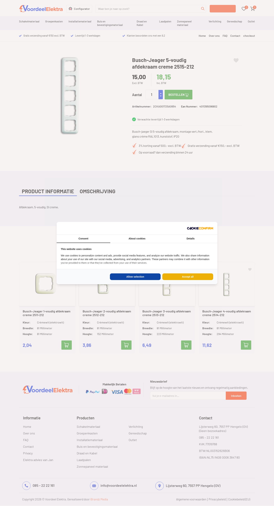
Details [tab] (191, 238)
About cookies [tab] (137, 238)
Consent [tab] (83, 238)
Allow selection (135, 276)
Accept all (188, 276)
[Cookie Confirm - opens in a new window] (200, 228)
